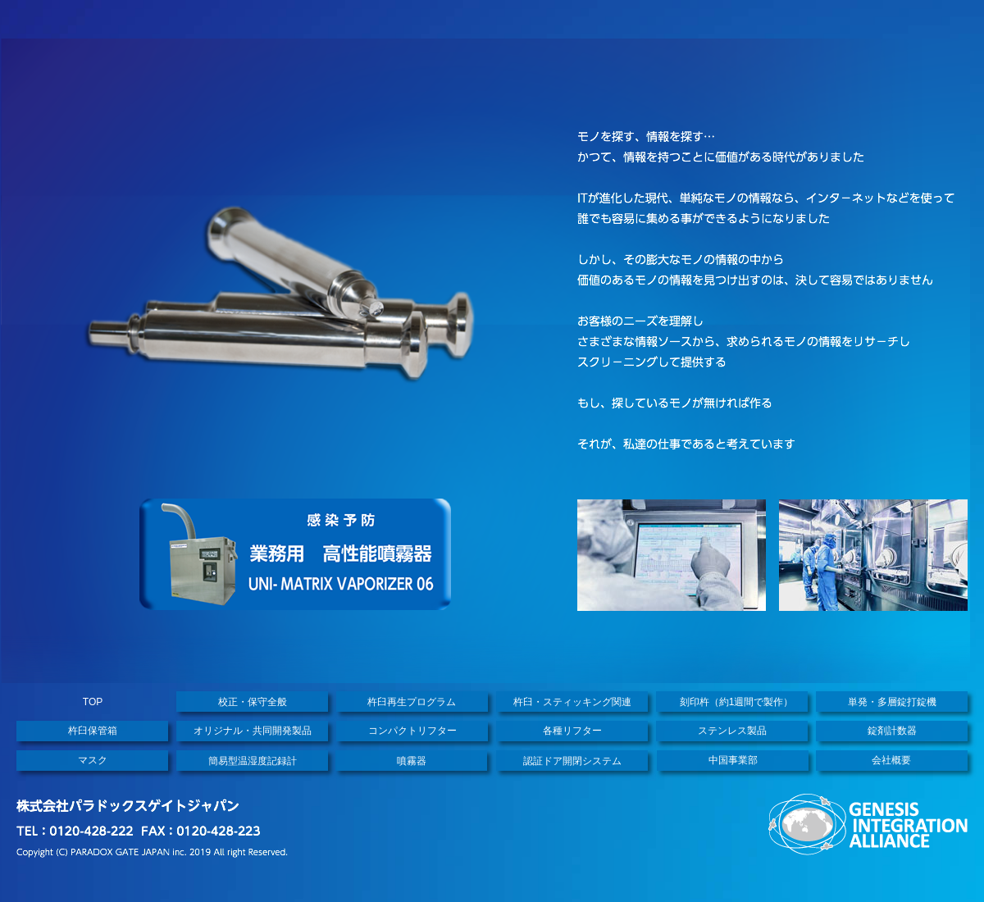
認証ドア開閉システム (572, 761)
